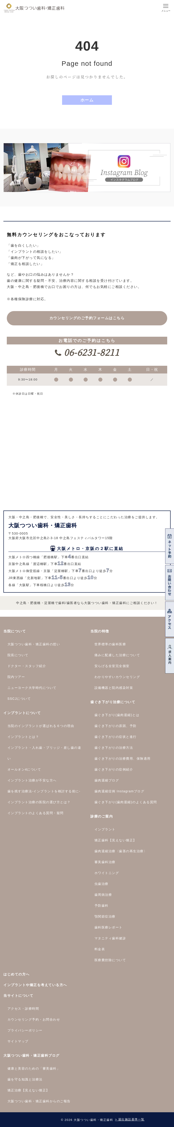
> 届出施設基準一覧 (130, 1119)
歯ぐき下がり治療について (112, 702)
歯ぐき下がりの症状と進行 (115, 737)
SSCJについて (19, 698)
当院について (14, 631)
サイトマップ (18, 1041)
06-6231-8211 (90, 352)
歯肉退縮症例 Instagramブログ (119, 791)
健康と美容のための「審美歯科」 (33, 1068)
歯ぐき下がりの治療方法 (113, 747)
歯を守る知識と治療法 (25, 1079)
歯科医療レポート (108, 927)
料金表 (99, 949)
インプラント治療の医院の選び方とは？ (39, 802)
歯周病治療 (103, 894)
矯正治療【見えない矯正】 (28, 1090)
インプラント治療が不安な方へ (32, 780)
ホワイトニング (106, 873)
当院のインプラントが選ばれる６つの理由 (40, 726)
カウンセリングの (87, 318)
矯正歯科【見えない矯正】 (115, 840)
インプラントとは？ (23, 737)
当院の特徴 (99, 631)
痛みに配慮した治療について (117, 655)
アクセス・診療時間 (23, 1008)
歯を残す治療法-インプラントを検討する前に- (43, 791)
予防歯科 (101, 905)
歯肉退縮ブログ (106, 780)
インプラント (105, 829)
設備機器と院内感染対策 (113, 688)
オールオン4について (24, 769)
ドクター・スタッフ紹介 (26, 666)
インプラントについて (22, 713)
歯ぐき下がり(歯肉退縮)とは (116, 715)
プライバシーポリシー (25, 1030)
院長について (18, 655)
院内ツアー (16, 677)
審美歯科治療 (105, 862)
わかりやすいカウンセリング (117, 677)
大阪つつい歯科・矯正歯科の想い (33, 644)
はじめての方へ (16, 974)
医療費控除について (110, 960)
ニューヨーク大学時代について (32, 688)
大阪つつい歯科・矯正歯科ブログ (31, 1055)
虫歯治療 (101, 884)
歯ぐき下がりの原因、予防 (115, 726)
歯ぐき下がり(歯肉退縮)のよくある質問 (125, 802)
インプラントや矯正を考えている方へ (35, 985)
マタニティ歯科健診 (110, 938)
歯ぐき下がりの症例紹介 (113, 769)
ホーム (87, 100)
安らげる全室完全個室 (112, 666)
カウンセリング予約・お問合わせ (33, 1019)
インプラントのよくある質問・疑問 (35, 813)
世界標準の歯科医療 (110, 644)
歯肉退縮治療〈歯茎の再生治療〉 (120, 851)
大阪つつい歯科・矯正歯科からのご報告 (39, 1101)
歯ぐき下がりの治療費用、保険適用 (122, 758)
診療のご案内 (101, 816)
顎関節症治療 (105, 916)
